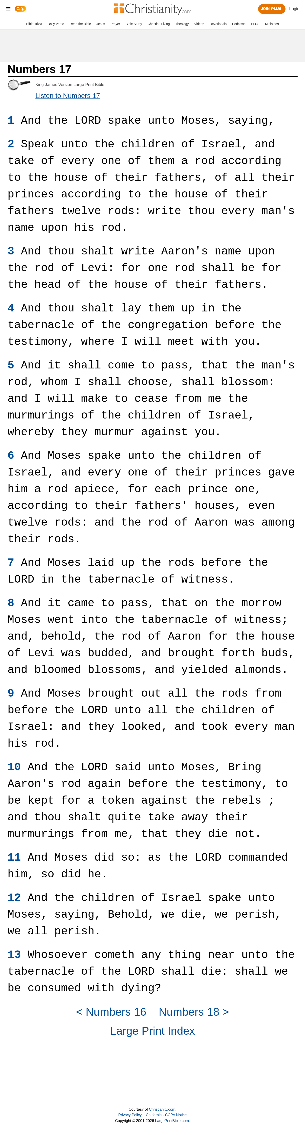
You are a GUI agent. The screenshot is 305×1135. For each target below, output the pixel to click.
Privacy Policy (130, 1115)
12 (14, 898)
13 (14, 955)
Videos (199, 24)
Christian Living (159, 24)
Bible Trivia (34, 24)
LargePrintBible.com (172, 1121)
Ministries (272, 24)
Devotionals (218, 24)
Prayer (115, 24)
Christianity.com (162, 1109)
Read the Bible (80, 24)
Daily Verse (56, 24)
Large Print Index (152, 1031)
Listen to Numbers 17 (67, 95)
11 (14, 857)
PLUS (255, 24)
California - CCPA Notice (166, 1115)
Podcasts (239, 24)
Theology (182, 24)
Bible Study (134, 24)
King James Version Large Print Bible (69, 84)
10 (14, 767)
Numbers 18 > (194, 1012)
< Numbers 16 (111, 1012)
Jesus (100, 24)
